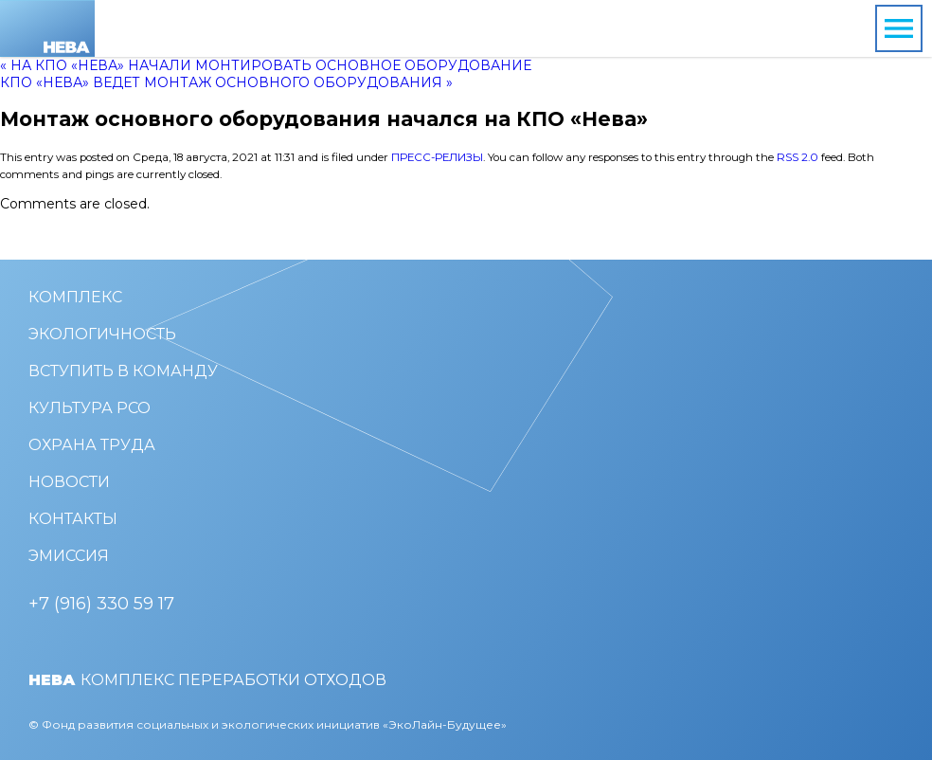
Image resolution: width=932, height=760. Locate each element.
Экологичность (102, 334)
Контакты (72, 519)
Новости (69, 482)
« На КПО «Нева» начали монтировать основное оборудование (265, 65)
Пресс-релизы (437, 157)
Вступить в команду (123, 371)
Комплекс (75, 297)
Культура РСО (89, 408)
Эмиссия (68, 556)
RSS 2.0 (797, 157)
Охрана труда (91, 445)
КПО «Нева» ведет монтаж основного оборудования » (226, 82)
